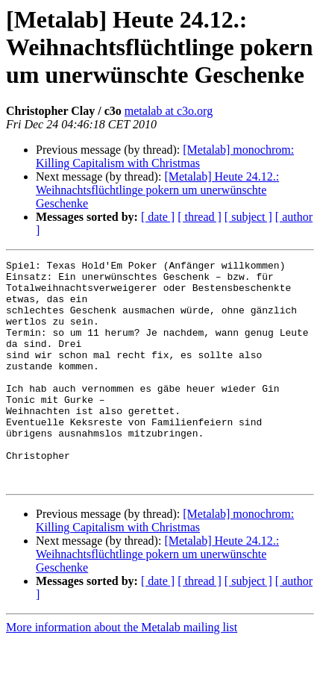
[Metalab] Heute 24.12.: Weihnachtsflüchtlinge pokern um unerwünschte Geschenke (157, 190)
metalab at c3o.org (169, 110)
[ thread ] (200, 216)
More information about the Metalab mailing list (121, 672)
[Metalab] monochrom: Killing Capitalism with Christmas (165, 156)
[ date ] (158, 216)
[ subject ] (248, 216)
